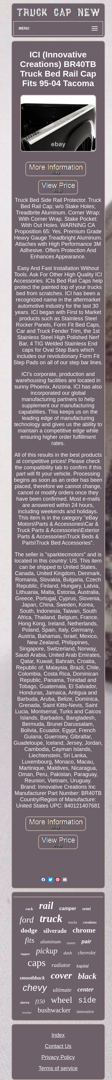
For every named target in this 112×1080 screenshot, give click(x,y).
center (85, 989)
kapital (82, 966)
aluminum (50, 942)
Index (58, 1035)
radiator (61, 965)
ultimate (62, 990)
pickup (46, 950)
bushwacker (54, 1010)
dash (67, 952)
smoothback (32, 978)
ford (27, 919)
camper (67, 908)
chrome (84, 930)
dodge (29, 930)
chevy (35, 987)
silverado (55, 930)
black (87, 976)
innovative (85, 1011)
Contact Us (58, 1046)
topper (25, 954)
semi (86, 908)
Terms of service (58, 1068)
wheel (61, 1000)
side (87, 1000)
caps (36, 962)
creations (89, 922)
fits (29, 940)
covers (71, 943)
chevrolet (87, 952)
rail (46, 905)
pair (86, 942)
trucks (72, 922)
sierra (24, 1002)
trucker (27, 1012)
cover (61, 975)
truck (51, 918)
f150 (40, 1002)
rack (29, 909)
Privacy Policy (58, 1057)
